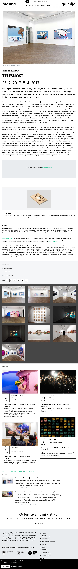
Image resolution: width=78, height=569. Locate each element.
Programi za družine (46, 553)
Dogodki (34, 5)
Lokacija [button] (5, 264)
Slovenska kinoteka (7, 238)
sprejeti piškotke (47, 167)
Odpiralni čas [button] (7, 268)
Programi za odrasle (46, 555)
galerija (69, 3)
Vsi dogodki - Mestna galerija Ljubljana (12, 471)
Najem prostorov (46, 536)
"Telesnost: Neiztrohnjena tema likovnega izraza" (32, 478)
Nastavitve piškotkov (17, 566)
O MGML (31, 1)
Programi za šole (46, 552)
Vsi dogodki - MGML (29, 471)
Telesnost (8, 213)
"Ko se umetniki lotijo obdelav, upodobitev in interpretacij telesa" (37, 492)
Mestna (9, 3)
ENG (47, 1)
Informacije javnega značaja (48, 541)
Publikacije (43, 5)
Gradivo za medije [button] (8, 275)
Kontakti (35, 1)
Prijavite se (39, 523)
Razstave (28, 5)
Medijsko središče (41, 1)
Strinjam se (5, 566)
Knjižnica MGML (45, 538)
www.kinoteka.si (52, 241)
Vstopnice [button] (6, 272)
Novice (38, 5)
